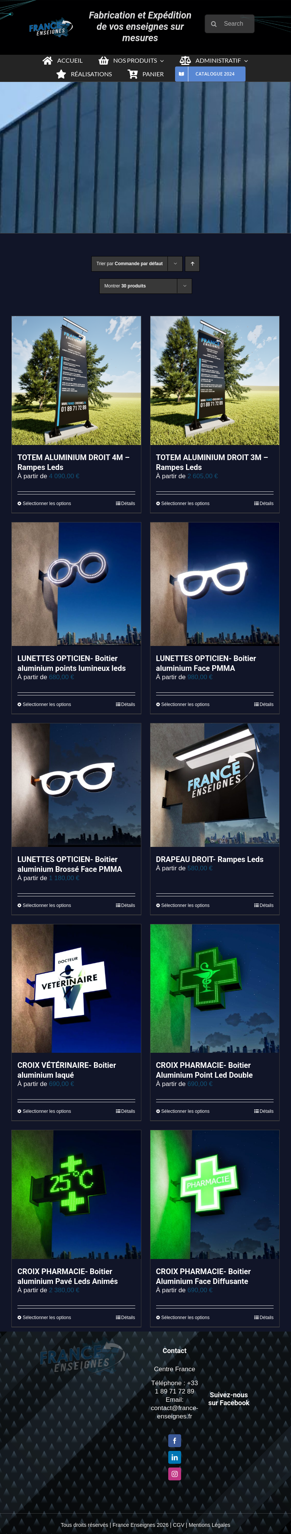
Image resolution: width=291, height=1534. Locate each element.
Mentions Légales (209, 1525)
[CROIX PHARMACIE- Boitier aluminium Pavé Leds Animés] (76, 1194)
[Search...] (232, 23)
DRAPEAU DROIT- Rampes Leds (210, 859)
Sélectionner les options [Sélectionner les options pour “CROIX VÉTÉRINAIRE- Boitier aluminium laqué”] (47, 1111)
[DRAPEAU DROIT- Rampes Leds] (215, 785)
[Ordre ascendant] (192, 264)
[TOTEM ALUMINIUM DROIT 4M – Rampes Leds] (76, 380)
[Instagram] (174, 1474)
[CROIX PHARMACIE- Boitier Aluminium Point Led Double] (215, 988)
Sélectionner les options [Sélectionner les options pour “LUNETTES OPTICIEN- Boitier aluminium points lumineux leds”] (47, 704)
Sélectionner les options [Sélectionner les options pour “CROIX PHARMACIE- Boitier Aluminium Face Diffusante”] (185, 1317)
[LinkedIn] (174, 1457)
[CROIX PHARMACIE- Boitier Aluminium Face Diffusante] (215, 1194)
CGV (178, 1525)
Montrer (125, 286)
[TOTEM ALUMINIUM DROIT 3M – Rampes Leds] (215, 380)
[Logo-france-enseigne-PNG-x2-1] (49, 20)
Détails (128, 503)
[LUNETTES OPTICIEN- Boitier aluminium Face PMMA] (215, 584)
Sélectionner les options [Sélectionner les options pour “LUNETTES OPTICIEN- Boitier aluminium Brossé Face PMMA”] (47, 905)
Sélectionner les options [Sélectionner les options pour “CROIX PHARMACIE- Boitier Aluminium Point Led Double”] (185, 1111)
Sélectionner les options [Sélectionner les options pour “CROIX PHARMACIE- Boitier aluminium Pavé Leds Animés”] (47, 1317)
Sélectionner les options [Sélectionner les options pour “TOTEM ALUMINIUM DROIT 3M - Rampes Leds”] (185, 503)
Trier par (130, 263)
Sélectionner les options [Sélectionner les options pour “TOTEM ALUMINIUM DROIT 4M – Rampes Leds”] (47, 503)
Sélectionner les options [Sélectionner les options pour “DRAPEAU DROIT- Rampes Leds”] (185, 905)
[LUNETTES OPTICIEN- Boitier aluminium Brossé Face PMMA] (76, 785)
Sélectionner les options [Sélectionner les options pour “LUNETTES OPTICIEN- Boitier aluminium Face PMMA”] (185, 704)
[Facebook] (174, 1440)
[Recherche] (216, 23)
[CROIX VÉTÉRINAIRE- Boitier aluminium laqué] (76, 988)
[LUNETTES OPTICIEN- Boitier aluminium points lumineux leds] (76, 584)
